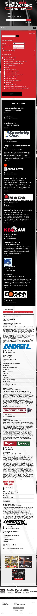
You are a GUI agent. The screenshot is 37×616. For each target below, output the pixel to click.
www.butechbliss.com (10, 489)
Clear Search (28, 22)
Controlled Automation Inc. (10, 531)
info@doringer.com (10, 266)
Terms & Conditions (22, 613)
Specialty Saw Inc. (10, 123)
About (15, 603)
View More (6, 113)
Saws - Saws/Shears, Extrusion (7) (13, 80)
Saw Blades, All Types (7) (11, 65)
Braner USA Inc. (7, 419)
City (3, 48)
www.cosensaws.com (11, 302)
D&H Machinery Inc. (8, 539)
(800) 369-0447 (9, 117)
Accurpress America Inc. (10, 359)
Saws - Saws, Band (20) (10, 69)
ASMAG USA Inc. (7, 355)
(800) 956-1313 (9, 236)
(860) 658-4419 (9, 139)
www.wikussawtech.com (12, 119)
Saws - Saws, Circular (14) (11, 73)
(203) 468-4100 (9, 172)
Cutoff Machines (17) (10, 59)
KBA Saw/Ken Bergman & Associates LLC (18, 210)
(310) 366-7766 (9, 268)
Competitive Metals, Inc (9, 504)
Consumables (5, 604)
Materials (5, 603)
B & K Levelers (7, 376)
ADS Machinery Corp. (9, 319)
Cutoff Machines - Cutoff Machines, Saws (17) (16, 61)
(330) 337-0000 (8, 487)
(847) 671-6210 (8, 448)
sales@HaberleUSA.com (11, 234)
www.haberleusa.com (11, 238)
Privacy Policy (31, 613)
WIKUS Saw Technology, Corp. (14, 108)
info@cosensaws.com (11, 299)
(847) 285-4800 (9, 204)
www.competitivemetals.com (12, 528)
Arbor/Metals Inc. (8, 371)
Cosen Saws (8, 275)
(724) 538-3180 (8, 351)
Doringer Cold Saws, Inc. (12, 242)
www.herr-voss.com (10, 352)
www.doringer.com (10, 270)
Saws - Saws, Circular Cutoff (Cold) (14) (14, 74)
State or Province (6, 45)
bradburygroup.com (10, 416)
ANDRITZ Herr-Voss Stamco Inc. (12, 323)
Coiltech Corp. (7, 500)
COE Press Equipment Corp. (10, 492)
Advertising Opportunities (19, 604)
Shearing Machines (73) (11, 84)
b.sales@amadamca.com (12, 202)
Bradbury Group (7, 388)
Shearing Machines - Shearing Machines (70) (15, 86)
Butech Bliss (6, 452)
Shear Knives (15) (9, 82)
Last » (15, 545)
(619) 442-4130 (8, 527)
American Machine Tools (10, 367)
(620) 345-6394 (8, 414)
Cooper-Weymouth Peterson (11, 535)
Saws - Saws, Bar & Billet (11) (12, 71)
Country (4, 43)
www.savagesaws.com (11, 174)
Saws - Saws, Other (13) (11, 78)
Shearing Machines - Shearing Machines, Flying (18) (16, 88)
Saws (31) (7, 67)
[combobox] (16, 20)
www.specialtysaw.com (11, 141)
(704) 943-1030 (9, 301)
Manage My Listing (18, 610)
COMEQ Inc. (6, 496)
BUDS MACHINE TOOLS (9, 380)
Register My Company (18, 607)
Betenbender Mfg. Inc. (9, 384)
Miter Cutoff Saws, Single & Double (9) (14, 63)
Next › (14, 545)
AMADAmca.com (10, 206)
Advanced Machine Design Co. (11, 363)
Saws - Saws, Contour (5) (11, 76)
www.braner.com (9, 449)
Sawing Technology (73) (9, 57)
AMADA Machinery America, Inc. (15, 178)
